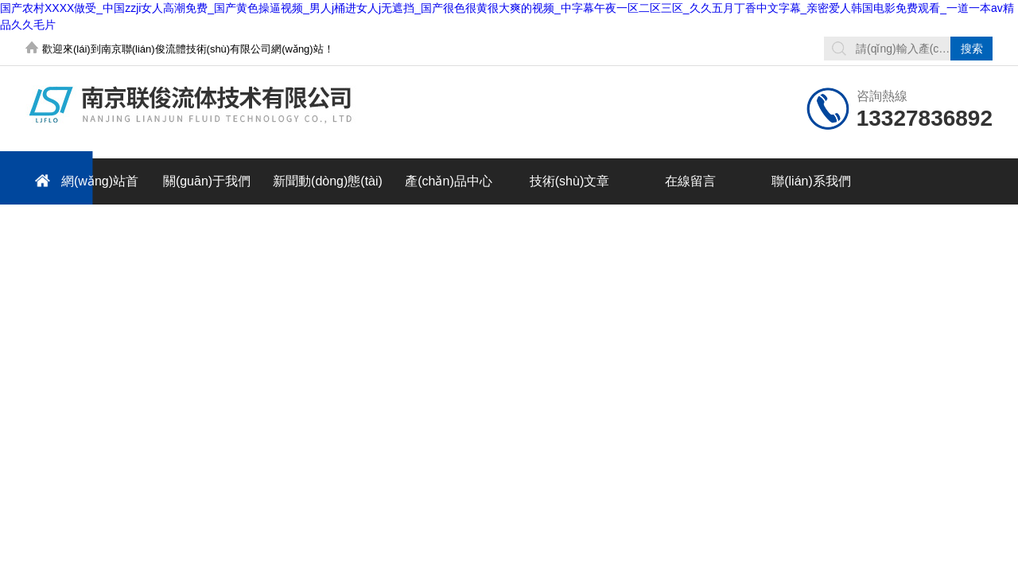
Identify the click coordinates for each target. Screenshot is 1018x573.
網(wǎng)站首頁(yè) (81, 187)
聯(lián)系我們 (811, 181)
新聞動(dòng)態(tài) (328, 181)
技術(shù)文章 (569, 181)
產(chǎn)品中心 (448, 181)
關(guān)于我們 (207, 181)
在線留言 (690, 181)
